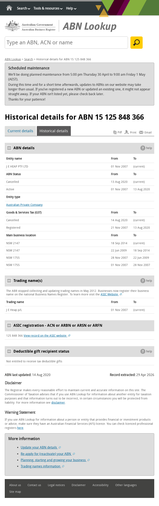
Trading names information (42, 466)
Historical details (54, 131)
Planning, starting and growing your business (55, 460)
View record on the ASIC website (47, 335)
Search (22, 8)
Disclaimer (79, 485)
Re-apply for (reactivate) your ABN (48, 454)
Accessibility (100, 485)
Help (69, 8)
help (149, 148)
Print (133, 132)
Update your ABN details (41, 447)
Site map (15, 492)
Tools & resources (46, 8)
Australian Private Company (24, 205)
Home (9, 8)
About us (15, 485)
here (20, 428)
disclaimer (58, 402)
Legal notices (56, 485)
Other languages (126, 485)
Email (148, 132)
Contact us (34, 485)
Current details (20, 131)
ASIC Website (111, 294)
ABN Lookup (13, 59)
